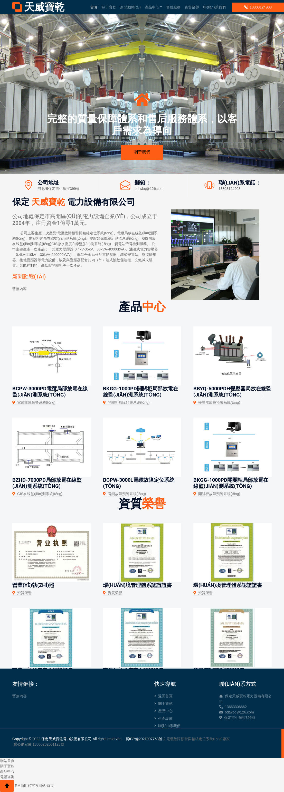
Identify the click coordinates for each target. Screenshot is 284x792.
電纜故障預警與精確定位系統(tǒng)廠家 (198, 739)
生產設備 (163, 718)
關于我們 (142, 152)
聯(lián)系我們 (214, 7)
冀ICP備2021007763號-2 (146, 739)
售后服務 (173, 7)
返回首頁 (163, 696)
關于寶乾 (109, 7)
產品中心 (152, 7)
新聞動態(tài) (130, 7)
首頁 (94, 7)
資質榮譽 (192, 7)
